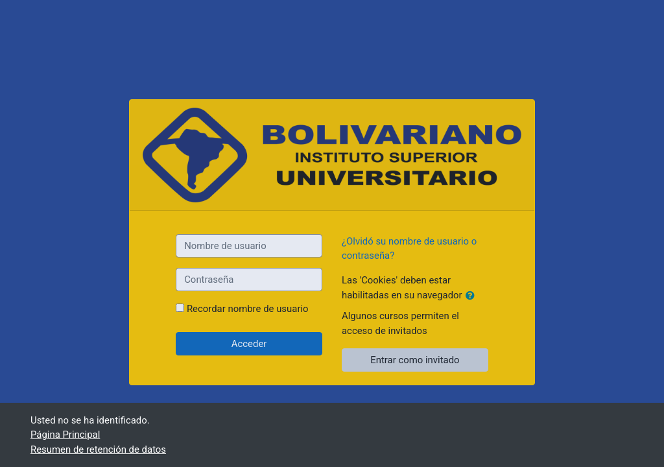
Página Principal (65, 434)
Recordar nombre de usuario (248, 309)
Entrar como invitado (414, 360)
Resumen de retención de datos (98, 449)
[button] (472, 296)
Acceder (249, 344)
